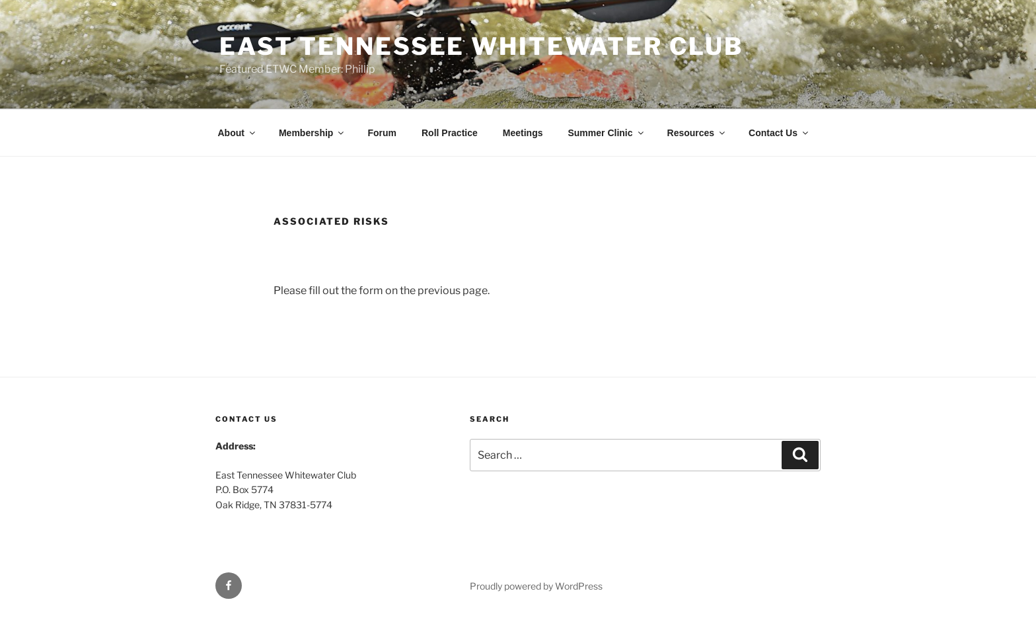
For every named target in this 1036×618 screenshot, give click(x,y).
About (237, 133)
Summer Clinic (606, 133)
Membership (312, 133)
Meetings (523, 133)
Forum (381, 133)
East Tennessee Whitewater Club (481, 46)
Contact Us (779, 133)
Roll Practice (450, 133)
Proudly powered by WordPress (536, 586)
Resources (697, 133)
